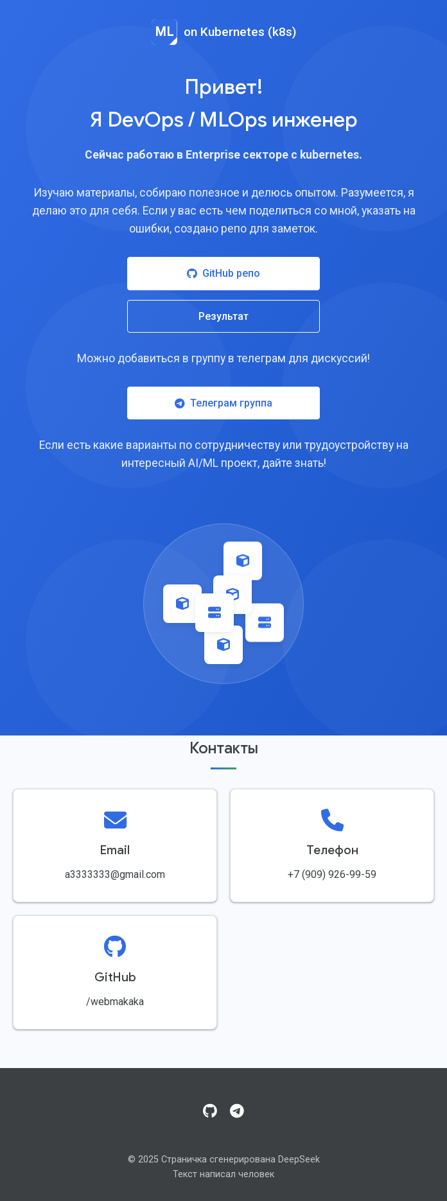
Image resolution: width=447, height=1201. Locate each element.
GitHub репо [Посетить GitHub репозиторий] (223, 273)
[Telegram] (237, 1111)
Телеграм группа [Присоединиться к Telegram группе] (223, 403)
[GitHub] (210, 1111)
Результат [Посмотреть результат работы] (223, 316)
